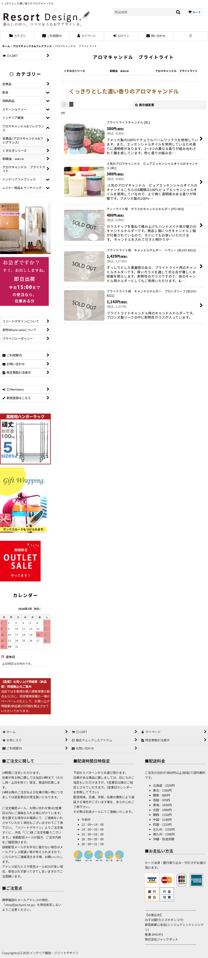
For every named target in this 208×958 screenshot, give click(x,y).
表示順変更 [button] (144, 105)
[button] (190, 36)
